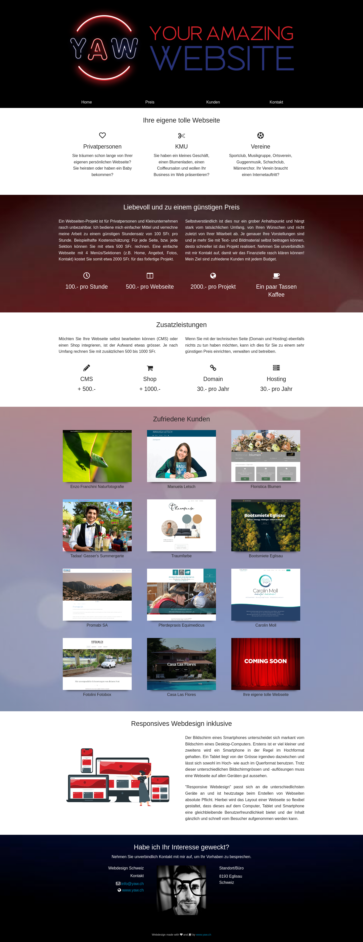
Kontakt (276, 102)
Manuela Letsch (181, 486)
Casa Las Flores (181, 694)
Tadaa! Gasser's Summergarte (97, 556)
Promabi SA (96, 625)
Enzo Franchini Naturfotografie (97, 486)
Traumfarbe (181, 556)
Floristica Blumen (266, 486)
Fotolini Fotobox (97, 694)
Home (86, 102)
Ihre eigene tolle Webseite (266, 694)
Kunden (213, 102)
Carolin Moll (266, 625)
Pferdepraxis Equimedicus (182, 625)
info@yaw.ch (132, 884)
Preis (149, 102)
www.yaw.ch (133, 890)
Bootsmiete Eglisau (266, 556)
